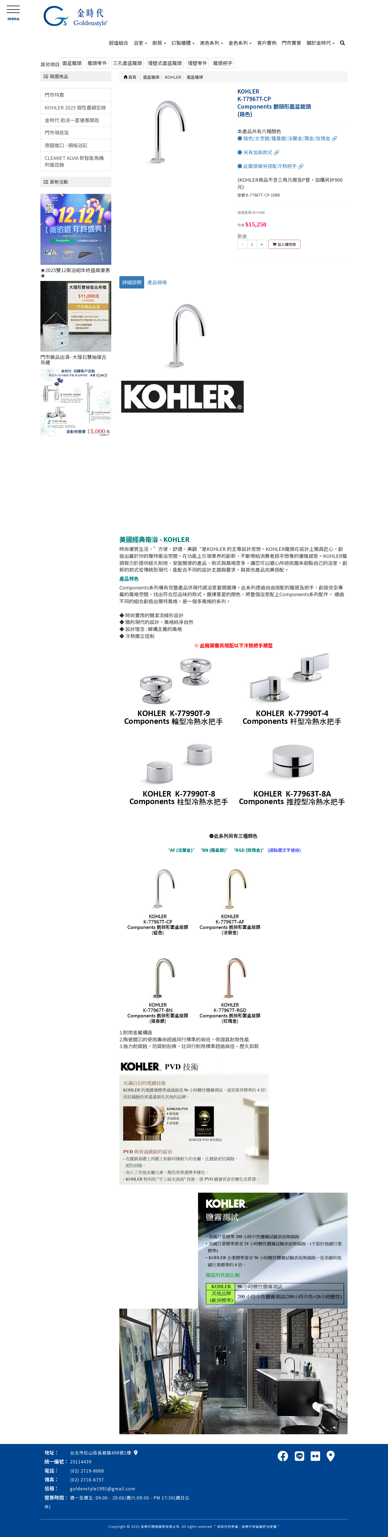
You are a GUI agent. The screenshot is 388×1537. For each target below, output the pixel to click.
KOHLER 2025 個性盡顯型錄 (75, 107)
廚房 (159, 42)
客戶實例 (266, 42)
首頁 (129, 77)
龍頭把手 (223, 62)
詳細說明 (131, 282)
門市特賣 (54, 94)
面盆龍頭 (72, 62)
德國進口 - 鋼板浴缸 (66, 145)
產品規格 (157, 282)
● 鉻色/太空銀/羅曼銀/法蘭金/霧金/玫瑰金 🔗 (287, 138)
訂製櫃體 (183, 42)
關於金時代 (321, 42)
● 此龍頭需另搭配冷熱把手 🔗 (270, 165)
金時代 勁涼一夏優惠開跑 (72, 119)
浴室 (140, 42)
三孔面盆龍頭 (127, 62)
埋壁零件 (197, 62)
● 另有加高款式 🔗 (258, 152)
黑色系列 (211, 42)
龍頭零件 (97, 62)
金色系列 (240, 42)
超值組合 (118, 42)
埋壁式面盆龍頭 (165, 62)
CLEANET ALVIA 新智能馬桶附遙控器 (74, 161)
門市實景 (291, 42)
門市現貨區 (57, 132)
